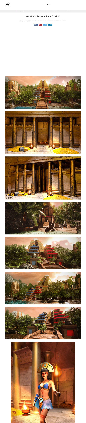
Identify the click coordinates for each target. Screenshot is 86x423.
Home (42, 5)
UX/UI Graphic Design (55, 11)
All (16, 11)
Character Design (32, 11)
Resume (49, 5)
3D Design (22, 11)
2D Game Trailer (43, 11)
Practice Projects (67, 11)
